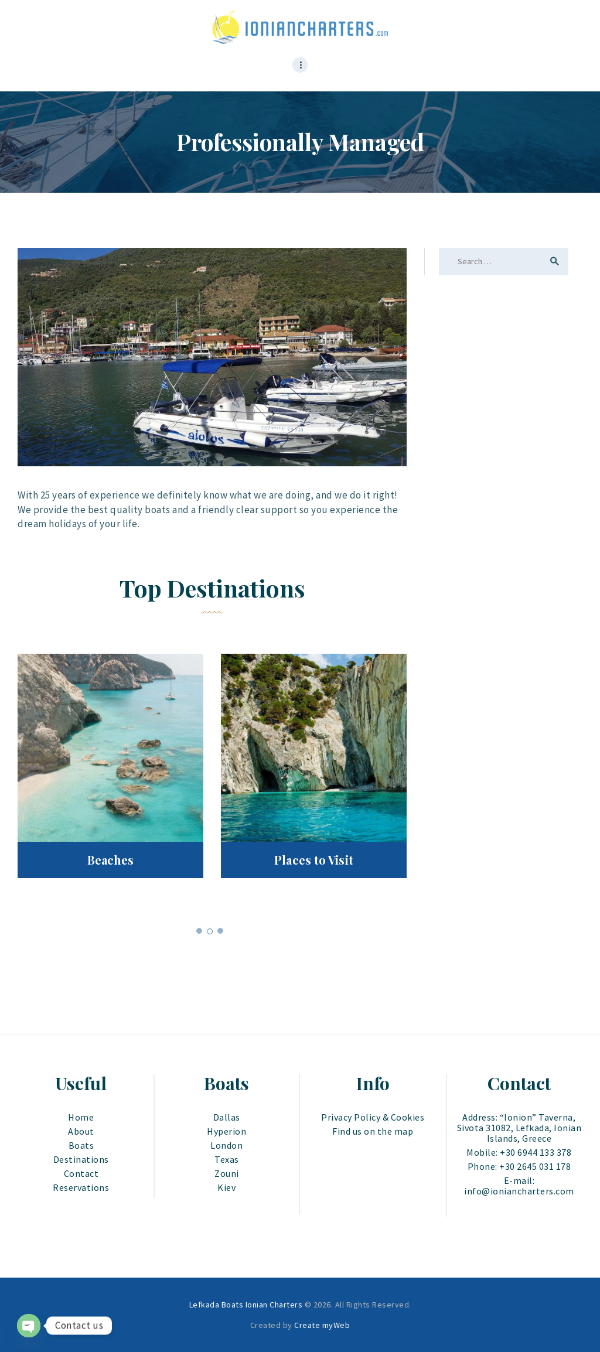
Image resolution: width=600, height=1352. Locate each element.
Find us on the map (372, 1131)
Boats (81, 1145)
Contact (81, 1173)
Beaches (110, 859)
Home (81, 1117)
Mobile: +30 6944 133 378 (518, 1152)
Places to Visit (313, 859)
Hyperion (226, 1131)
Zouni (226, 1173)
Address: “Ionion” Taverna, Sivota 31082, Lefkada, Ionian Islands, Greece (519, 1127)
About (81, 1131)
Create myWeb (322, 1325)
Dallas (226, 1117)
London (226, 1145)
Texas (226, 1159)
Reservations (81, 1187)
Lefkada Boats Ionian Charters (246, 1304)
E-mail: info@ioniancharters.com (519, 1186)
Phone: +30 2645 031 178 (519, 1166)
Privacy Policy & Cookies (372, 1117)
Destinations (81, 1159)
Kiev (226, 1187)
